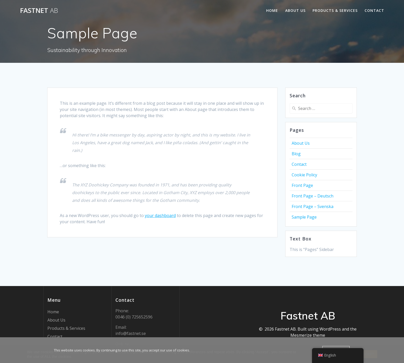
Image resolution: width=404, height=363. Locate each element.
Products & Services (335, 10)
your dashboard (160, 215)
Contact (374, 10)
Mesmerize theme (307, 335)
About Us (295, 10)
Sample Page (304, 217)
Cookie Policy (304, 175)
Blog (296, 154)
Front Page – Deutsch (312, 196)
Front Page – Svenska (312, 206)
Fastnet (39, 10)
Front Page (302, 185)
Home (272, 10)
